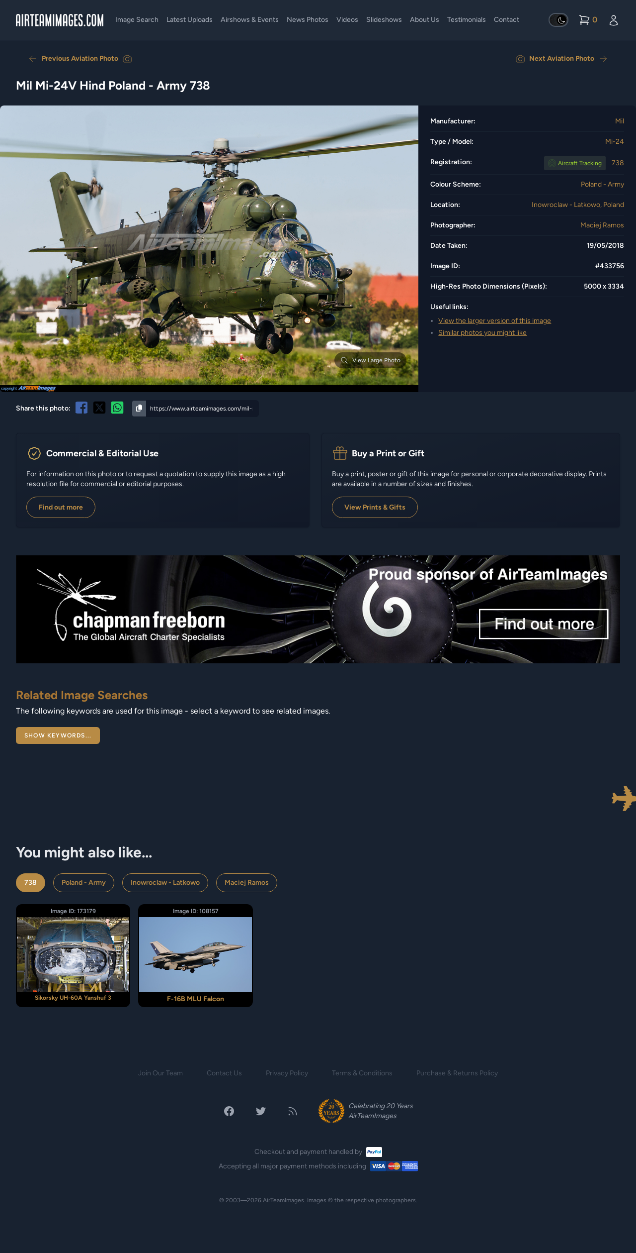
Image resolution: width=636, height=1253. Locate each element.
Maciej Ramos (602, 225)
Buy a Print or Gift (388, 453)
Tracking (580, 163)
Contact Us (224, 1073)
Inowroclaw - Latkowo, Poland (578, 205)
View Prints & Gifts (374, 507)
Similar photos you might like (482, 332)
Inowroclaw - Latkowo (165, 882)
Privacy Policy (287, 1073)
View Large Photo (370, 360)
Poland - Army (602, 184)
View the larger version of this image (494, 320)
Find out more (61, 507)
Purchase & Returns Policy (457, 1073)
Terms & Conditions (362, 1073)
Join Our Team (160, 1073)
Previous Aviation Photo (80, 59)
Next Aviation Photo (561, 59)
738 (618, 163)
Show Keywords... (57, 735)
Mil (619, 121)
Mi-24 (614, 141)
